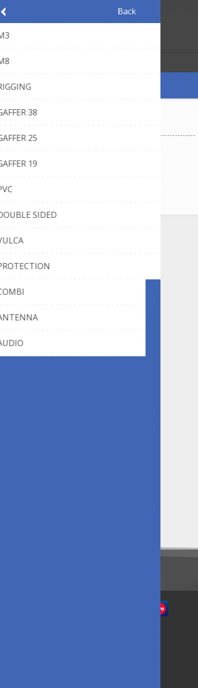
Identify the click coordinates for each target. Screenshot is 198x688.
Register (10, 43)
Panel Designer (55, 326)
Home (17, 127)
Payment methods (61, 343)
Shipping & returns (60, 360)
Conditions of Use (59, 460)
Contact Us (48, 260)
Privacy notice (53, 426)
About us (45, 377)
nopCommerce (114, 637)
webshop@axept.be (62, 277)
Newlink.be (117, 650)
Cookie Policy (52, 443)
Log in (30, 43)
